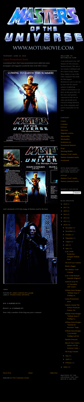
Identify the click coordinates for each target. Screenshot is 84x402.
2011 (65, 221)
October (68, 235)
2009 (65, 367)
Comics (63, 121)
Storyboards (65, 160)
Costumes (64, 124)
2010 (65, 225)
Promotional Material (20, 295)
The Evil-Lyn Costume (73, 263)
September (69, 238)
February (68, 363)
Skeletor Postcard (71, 339)
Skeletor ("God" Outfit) (69, 154)
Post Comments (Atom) (21, 378)
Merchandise (65, 139)
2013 (65, 214)
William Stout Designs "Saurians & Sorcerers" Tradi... (73, 324)
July (67, 245)
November (69, 231)
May (67, 356)
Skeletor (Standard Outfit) (70, 157)
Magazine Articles (67, 133)
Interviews (64, 130)
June (67, 248)
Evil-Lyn (64, 127)
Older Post (53, 373)
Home (30, 373)
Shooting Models (67, 151)
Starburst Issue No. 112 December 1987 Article (71, 284)
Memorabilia (65, 136)
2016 (65, 211)
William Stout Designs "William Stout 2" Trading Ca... (73, 292)
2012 (65, 218)
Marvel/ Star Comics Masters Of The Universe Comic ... (72, 345)
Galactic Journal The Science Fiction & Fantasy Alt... (72, 307)
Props (63, 148)
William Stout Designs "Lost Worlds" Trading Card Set (73, 333)
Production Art (66, 142)
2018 (65, 204)
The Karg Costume (71, 352)
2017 (65, 207)
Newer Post (7, 373)
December (69, 228)
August (68, 242)
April (67, 359)
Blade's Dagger (70, 266)
